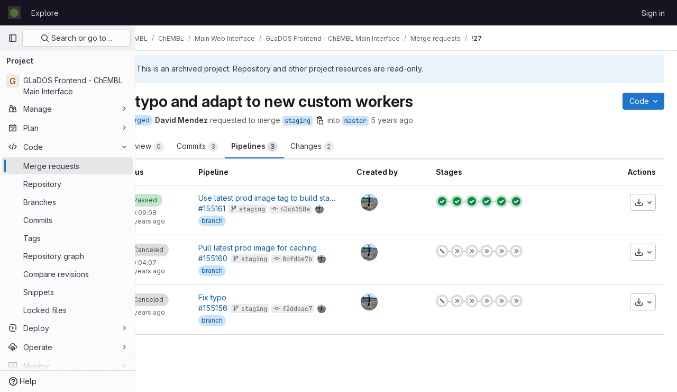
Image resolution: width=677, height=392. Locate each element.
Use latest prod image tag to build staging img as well (324, 197)
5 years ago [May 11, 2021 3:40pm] (429, 119)
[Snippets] (67, 291)
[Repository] (67, 183)
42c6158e (327, 209)
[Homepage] (14, 12)
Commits (234, 146)
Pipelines (291, 146)
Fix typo (244, 297)
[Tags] (67, 237)
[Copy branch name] (357, 120)
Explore (45, 12)
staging (334, 121)
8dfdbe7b (329, 259)
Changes (349, 146)
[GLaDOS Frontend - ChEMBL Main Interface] (67, 86)
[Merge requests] (67, 165)
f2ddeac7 (329, 309)
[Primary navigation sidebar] (12, 38)
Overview (177, 146)
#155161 (243, 208)
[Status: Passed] (178, 200)
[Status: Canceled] (181, 250)
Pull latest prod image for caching (289, 247)
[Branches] (67, 201)
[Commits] (67, 219)
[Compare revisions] (67, 273)
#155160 (244, 258)
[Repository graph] (67, 255)
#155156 (244, 308)
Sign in (653, 12)
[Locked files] (67, 309)
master (392, 121)
